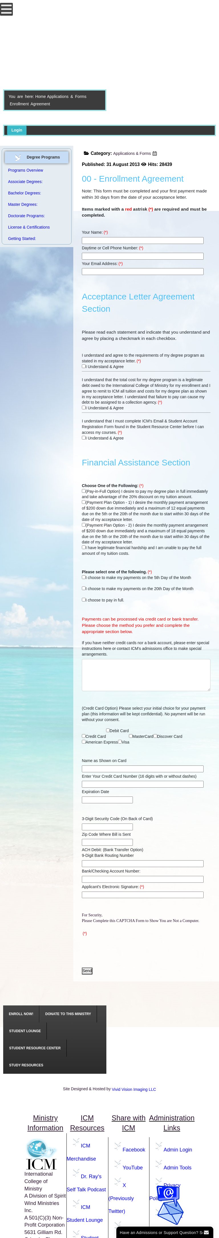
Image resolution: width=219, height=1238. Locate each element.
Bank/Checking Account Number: (111, 871)
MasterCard (141, 736)
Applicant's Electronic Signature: (113, 886)
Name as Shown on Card (104, 760)
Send (87, 970)
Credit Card (94, 736)
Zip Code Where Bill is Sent (106, 834)
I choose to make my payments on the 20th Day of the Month (137, 588)
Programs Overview (25, 170)
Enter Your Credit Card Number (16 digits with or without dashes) (139, 776)
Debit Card (117, 730)
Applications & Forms (66, 96)
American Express (100, 742)
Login (16, 130)
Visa (123, 742)
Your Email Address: (102, 263)
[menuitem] (21, 1014)
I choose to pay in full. (103, 600)
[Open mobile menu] (6, 9)
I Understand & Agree (103, 366)
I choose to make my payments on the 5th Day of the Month (136, 577)
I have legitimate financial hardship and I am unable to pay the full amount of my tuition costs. (141, 550)
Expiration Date (95, 791)
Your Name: (95, 232)
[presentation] (125, 949)
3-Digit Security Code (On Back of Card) (117, 818)
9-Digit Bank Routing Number (108, 855)
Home (40, 96)
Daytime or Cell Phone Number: (112, 248)
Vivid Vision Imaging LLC (134, 1089)
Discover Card (167, 736)
